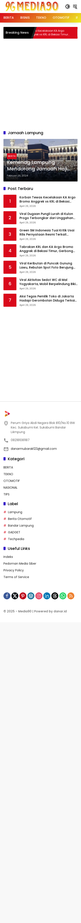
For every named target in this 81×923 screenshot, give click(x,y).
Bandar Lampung (21, 525)
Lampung (15, 512)
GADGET (14, 532)
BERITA (12, 156)
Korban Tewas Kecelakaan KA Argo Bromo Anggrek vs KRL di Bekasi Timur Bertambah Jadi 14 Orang (49, 32)
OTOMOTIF (11, 481)
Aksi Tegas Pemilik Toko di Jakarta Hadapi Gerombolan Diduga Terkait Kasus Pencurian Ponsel (47, 298)
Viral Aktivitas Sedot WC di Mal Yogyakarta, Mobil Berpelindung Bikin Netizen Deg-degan (48, 282)
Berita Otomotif (20, 519)
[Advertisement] (40, 83)
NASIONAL (10, 487)
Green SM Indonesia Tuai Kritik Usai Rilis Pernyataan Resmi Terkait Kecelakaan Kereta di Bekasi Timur (46, 232)
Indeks (8, 557)
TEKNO (8, 474)
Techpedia (16, 539)
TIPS (6, 494)
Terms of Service (16, 577)
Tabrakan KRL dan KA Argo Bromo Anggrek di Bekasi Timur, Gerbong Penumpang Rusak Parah (46, 249)
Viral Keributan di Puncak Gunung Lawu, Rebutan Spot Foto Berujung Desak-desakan (46, 265)
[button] (67, 6)
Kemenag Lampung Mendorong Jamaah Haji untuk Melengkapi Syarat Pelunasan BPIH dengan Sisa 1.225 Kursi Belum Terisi (40, 166)
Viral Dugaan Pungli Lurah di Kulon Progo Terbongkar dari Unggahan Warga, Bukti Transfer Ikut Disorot (46, 216)
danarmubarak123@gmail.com (34, 449)
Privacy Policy (13, 570)
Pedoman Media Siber (19, 563)
